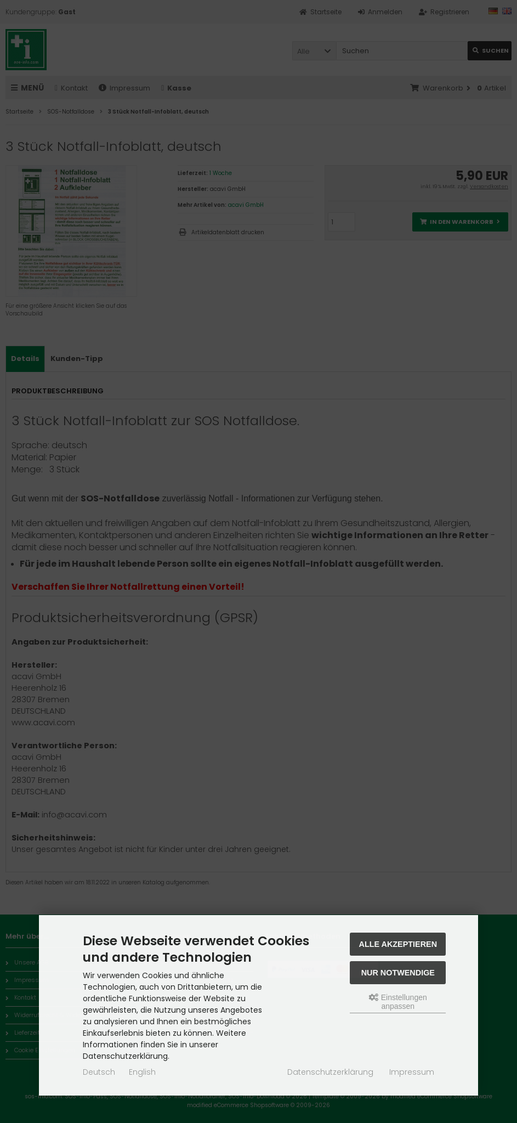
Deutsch (99, 1071)
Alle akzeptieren (398, 944)
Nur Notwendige (398, 972)
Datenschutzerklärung (330, 1071)
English (142, 1071)
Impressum (411, 1071)
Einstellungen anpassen (398, 1002)
